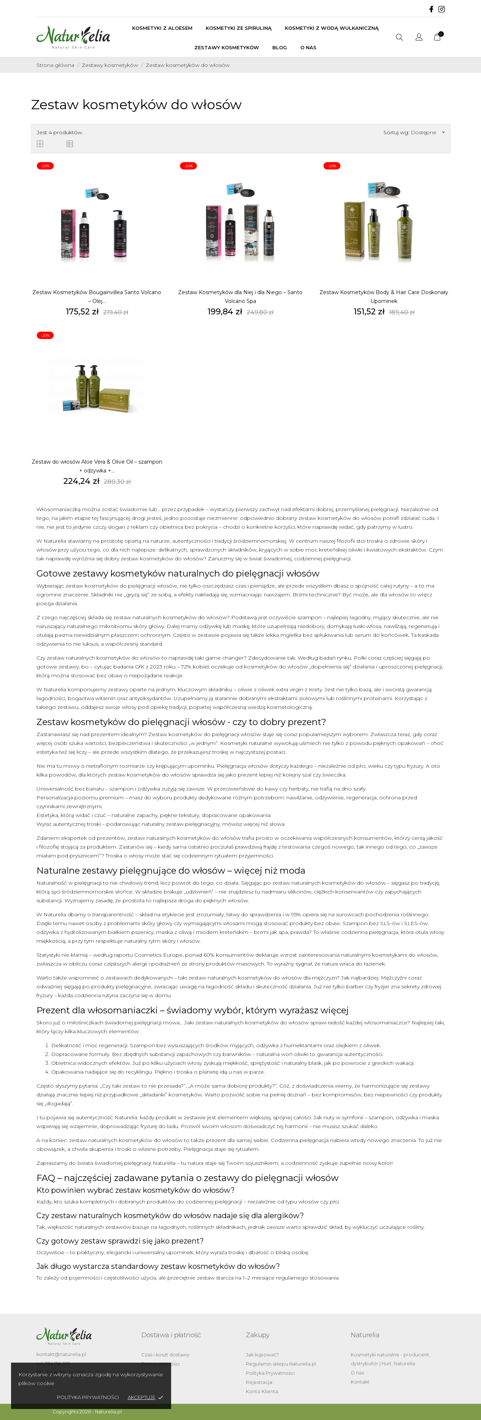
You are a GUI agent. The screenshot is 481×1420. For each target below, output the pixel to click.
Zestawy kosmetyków (226, 47)
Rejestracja (259, 1382)
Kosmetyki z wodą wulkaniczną (332, 28)
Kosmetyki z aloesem (162, 28)
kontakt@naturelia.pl (61, 1354)
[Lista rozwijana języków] (418, 38)
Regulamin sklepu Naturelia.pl (281, 1364)
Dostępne (428, 132)
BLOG (279, 47)
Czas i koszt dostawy (165, 1354)
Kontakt (360, 1382)
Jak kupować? (262, 1354)
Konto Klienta (262, 1391)
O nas (308, 47)
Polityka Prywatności (270, 1373)
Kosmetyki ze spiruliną (239, 28)
